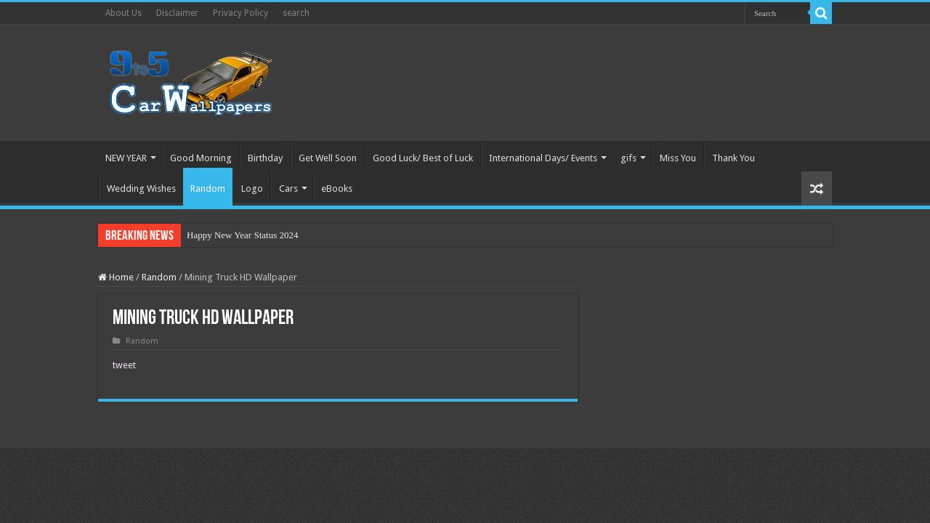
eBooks (336, 188)
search (296, 13)
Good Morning (201, 158)
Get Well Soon (328, 158)
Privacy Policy (240, 13)
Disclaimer (177, 13)
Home (116, 277)
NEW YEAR (126, 158)
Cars (288, 188)
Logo (252, 188)
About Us (123, 13)
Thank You (733, 158)
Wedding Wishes (141, 188)
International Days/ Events (543, 158)
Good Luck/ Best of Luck (423, 158)
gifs (628, 158)
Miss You (678, 158)
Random (207, 188)
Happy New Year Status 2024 (242, 235)
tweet (124, 365)
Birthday (265, 158)
